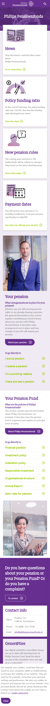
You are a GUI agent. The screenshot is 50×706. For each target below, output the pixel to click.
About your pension (17, 342)
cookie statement (19, 692)
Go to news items (13, 69)
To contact (13, 598)
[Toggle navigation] (3, 4)
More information (13, 173)
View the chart (12, 121)
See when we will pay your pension (21, 225)
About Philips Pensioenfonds (21, 431)
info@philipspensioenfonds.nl (28, 632)
